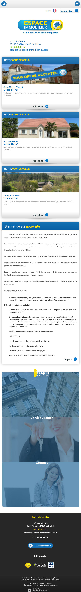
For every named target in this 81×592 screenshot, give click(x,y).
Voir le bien (40, 106)
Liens (52, 579)
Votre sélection (66, 11)
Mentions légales (35, 579)
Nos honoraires (45, 579)
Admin (57, 579)
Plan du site (25, 579)
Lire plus (70, 359)
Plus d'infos (41, 370)
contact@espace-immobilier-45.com (29, 49)
